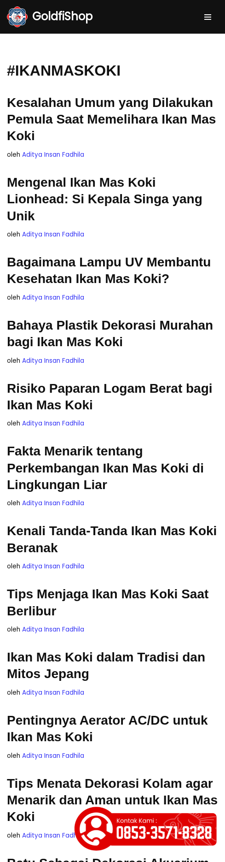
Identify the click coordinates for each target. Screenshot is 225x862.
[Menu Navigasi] (207, 17)
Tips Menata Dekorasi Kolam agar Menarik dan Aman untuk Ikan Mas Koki (112, 800)
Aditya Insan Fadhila (53, 154)
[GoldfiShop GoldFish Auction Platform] (49, 16)
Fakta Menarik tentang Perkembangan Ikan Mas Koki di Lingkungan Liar (105, 468)
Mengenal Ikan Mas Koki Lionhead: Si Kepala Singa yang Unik (104, 199)
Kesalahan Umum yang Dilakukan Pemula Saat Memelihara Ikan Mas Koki (111, 119)
